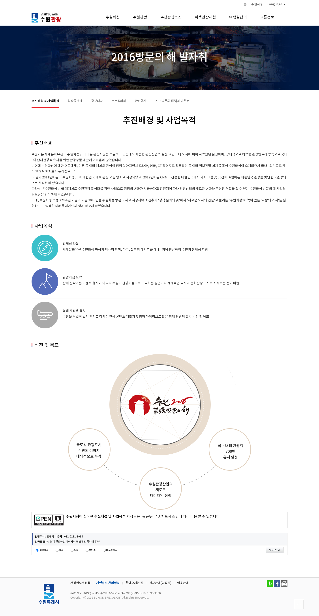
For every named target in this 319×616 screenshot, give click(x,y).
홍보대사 (97, 101)
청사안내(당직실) (160, 583)
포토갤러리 (118, 101)
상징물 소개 (75, 101)
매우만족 (43, 550)
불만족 (92, 550)
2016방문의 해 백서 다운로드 (173, 101)
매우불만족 (111, 550)
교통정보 (267, 17)
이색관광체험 (205, 17)
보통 (76, 550)
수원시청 (257, 4)
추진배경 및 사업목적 (45, 101)
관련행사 (140, 101)
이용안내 (183, 583)
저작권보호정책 (80, 583)
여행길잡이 (238, 17)
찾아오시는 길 (134, 583)
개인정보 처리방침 (108, 583)
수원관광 (140, 17)
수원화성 (113, 17)
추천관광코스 (171, 17)
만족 (61, 550)
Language (276, 4)
